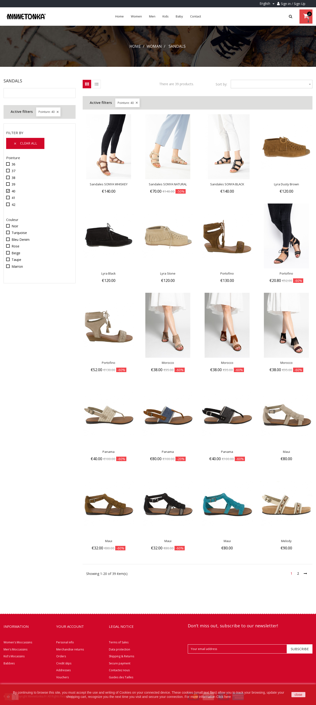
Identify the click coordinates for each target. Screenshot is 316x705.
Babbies (9, 663)
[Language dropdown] (267, 3)
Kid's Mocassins (14, 656)
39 (13, 184)
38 (13, 177)
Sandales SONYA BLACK (227, 184)
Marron (17, 266)
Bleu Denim (21, 239)
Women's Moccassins (18, 642)
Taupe (16, 259)
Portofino (227, 273)
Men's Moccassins (15, 649)
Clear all (25, 143)
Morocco (168, 363)
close (298, 695)
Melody (286, 541)
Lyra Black (108, 273)
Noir (15, 226)
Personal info (65, 642)
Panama (108, 452)
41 (13, 197)
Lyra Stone (167, 273)
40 (13, 191)
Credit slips (63, 663)
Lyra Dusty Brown (286, 184)
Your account (70, 626)
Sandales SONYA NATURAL (168, 184)
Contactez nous (119, 670)
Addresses (63, 670)
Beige (16, 253)
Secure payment (119, 663)
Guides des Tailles (121, 677)
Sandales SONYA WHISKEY (109, 184)
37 (13, 171)
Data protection (119, 649)
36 (13, 164)
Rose (15, 246)
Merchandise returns (70, 649)
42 (13, 204)
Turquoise (19, 232)
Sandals (13, 81)
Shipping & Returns (121, 656)
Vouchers (62, 677)
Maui (286, 452)
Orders (61, 656)
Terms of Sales (118, 642)
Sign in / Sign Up (293, 3)
